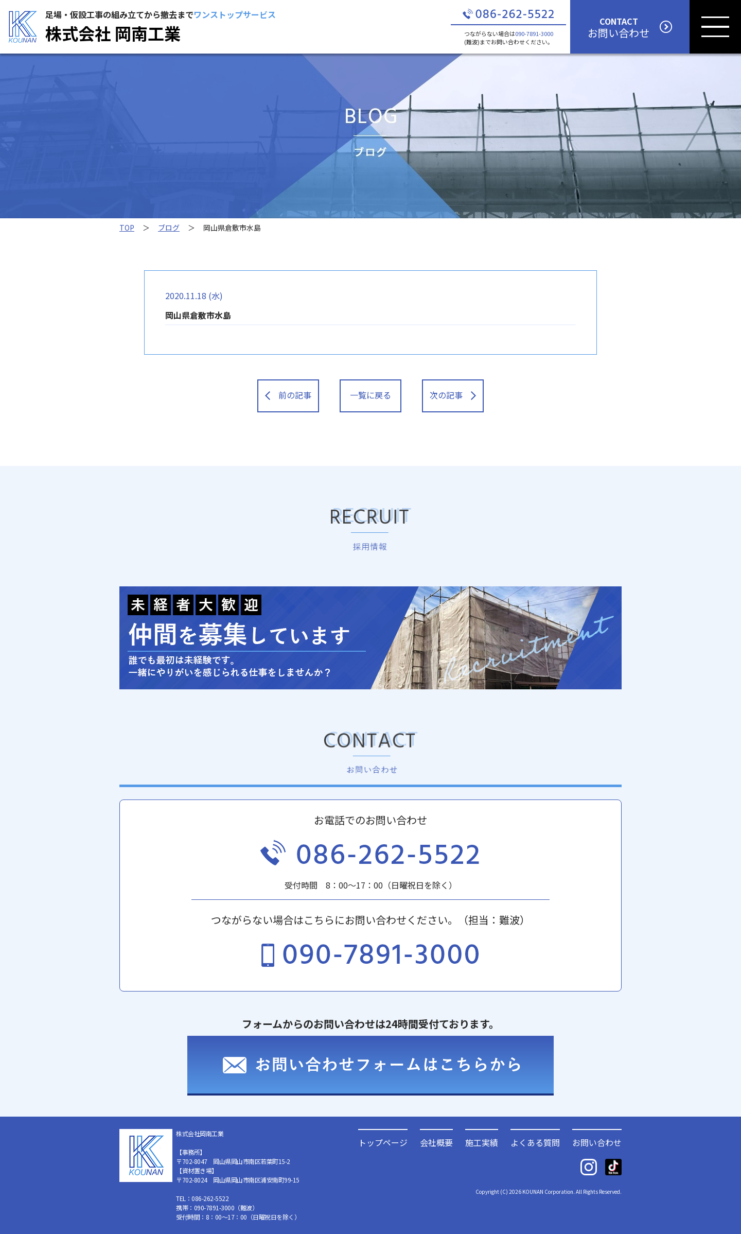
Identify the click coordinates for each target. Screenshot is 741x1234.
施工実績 (481, 1141)
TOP (126, 227)
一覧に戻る (370, 395)
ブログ (169, 227)
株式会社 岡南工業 (113, 33)
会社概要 (436, 1141)
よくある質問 (535, 1141)
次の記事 (453, 395)
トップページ (383, 1141)
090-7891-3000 (534, 33)
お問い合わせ (597, 1141)
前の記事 (288, 395)
